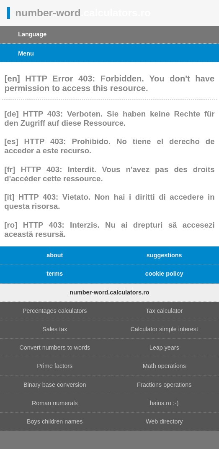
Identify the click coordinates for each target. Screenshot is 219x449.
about (54, 255)
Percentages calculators (55, 310)
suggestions (164, 255)
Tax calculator (164, 310)
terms (54, 273)
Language (32, 34)
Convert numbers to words (54, 347)
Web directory (164, 421)
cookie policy (164, 273)
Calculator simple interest (164, 329)
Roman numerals (55, 403)
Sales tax (54, 329)
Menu (26, 53)
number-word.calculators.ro (109, 292)
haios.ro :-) (164, 403)
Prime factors (54, 366)
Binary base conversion (54, 384)
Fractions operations (164, 384)
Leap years (164, 347)
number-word (83, 12)
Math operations (164, 366)
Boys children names (55, 421)
